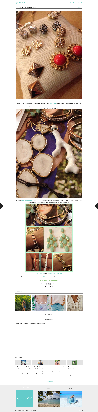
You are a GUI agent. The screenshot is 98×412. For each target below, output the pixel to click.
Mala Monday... (57, 362)
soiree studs (49, 100)
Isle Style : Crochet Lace (75, 303)
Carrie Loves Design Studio (31, 410)
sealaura (19, 410)
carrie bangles (50, 273)
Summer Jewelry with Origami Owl (40, 303)
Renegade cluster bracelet (31, 276)
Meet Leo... (74, 362)
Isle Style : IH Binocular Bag (23, 303)
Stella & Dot (53, 103)
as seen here (26, 106)
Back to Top (81, 410)
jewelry (51, 288)
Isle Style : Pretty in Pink (57, 303)
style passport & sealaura (23, 362)
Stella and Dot (19, 106)
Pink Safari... (40, 362)
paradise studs (44, 100)
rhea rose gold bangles (40, 273)
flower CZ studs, (54, 100)
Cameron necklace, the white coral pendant (30, 200)
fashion (47, 288)
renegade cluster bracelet (57, 273)
